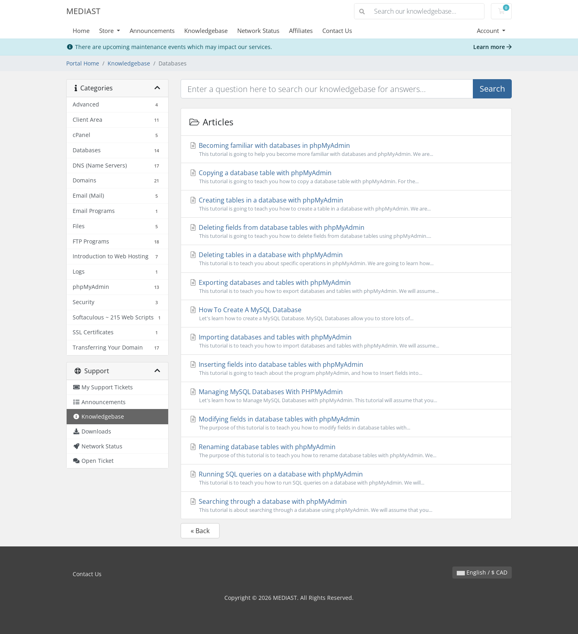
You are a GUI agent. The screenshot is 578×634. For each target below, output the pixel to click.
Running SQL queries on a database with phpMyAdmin (346, 478)
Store (107, 31)
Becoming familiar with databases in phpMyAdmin (346, 149)
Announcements (152, 31)
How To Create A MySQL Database (346, 313)
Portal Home (82, 63)
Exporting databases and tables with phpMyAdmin (346, 286)
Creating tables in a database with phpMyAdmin (346, 204)
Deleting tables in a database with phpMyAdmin (346, 258)
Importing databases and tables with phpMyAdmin (346, 341)
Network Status (258, 31)
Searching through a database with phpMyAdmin (346, 505)
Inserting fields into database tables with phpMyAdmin (346, 368)
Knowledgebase (206, 31)
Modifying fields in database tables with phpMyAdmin (346, 423)
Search (492, 88)
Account (489, 31)
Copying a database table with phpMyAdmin (346, 176)
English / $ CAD (482, 572)
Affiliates (301, 31)
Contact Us (337, 31)
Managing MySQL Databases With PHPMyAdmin (346, 395)
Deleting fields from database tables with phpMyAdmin (346, 231)
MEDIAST (83, 11)
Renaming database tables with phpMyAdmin (346, 450)
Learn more (492, 47)
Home (81, 31)
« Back (200, 530)
